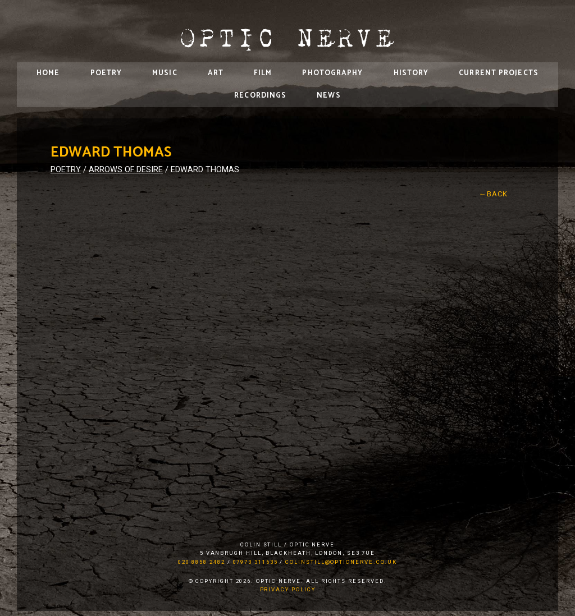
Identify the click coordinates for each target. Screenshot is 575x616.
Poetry (106, 73)
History (411, 73)
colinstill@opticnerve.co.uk (341, 562)
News (328, 96)
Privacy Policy (288, 589)
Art (215, 73)
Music (164, 73)
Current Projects (499, 73)
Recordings (260, 96)
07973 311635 (255, 562)
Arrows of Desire (126, 169)
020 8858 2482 (201, 562)
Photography (332, 73)
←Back (493, 194)
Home (48, 73)
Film (263, 73)
